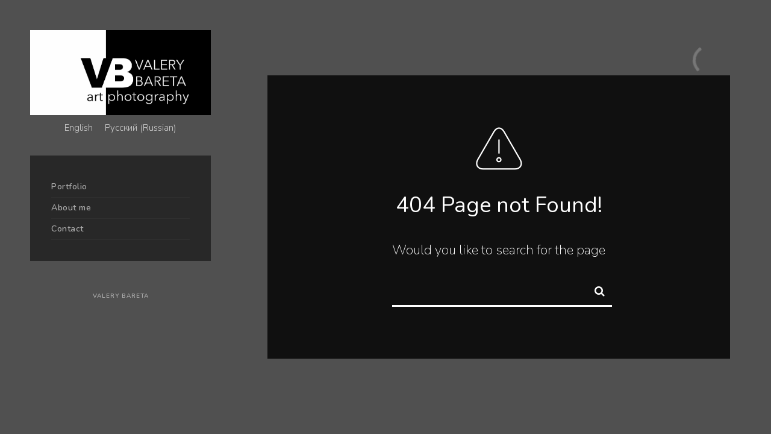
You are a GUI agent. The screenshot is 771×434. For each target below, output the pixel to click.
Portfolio (69, 186)
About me (71, 207)
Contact (67, 228)
